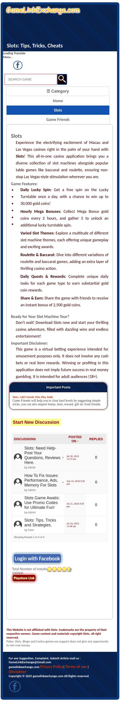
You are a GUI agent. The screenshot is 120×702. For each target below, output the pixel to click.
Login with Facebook (37, 558)
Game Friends (58, 119)
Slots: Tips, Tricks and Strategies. (40, 522)
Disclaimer (17, 671)
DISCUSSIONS (25, 439)
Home (58, 100)
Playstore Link (24, 578)
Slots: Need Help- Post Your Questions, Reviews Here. (42, 455)
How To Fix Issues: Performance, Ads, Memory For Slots (41, 480)
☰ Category (58, 91)
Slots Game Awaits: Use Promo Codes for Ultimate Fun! (42, 503)
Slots (58, 110)
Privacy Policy (51, 666)
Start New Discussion (36, 422)
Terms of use (76, 666)
